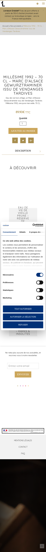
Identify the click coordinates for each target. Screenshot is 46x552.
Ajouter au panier (23, 131)
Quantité (23, 118)
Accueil (5, 26)
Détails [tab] (22, 232)
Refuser (23, 325)
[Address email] (23, 366)
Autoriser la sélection (23, 317)
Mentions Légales (23, 440)
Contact (23, 447)
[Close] (43, 10)
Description (23, 150)
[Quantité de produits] (23, 123)
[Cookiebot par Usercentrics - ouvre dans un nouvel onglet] (32, 225)
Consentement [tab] (9, 232)
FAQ (23, 453)
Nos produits (15, 26)
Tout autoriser (23, 309)
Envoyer (23, 374)
